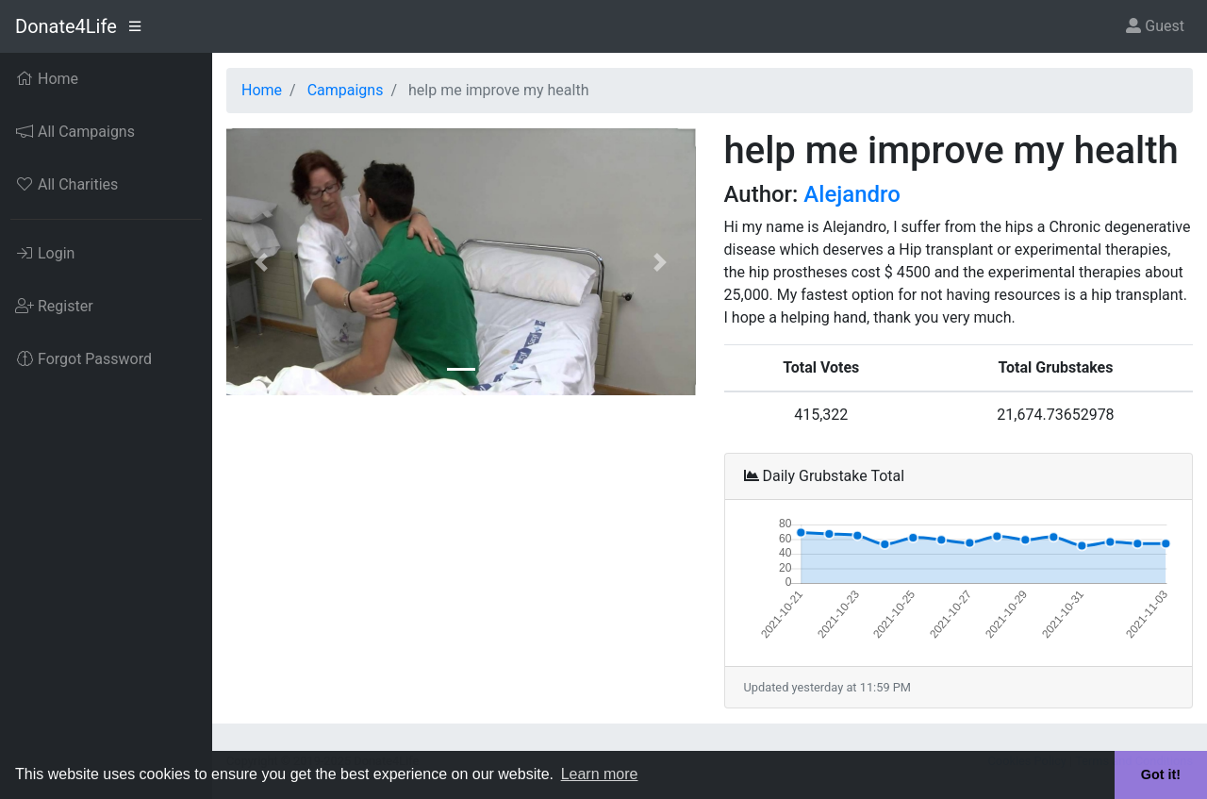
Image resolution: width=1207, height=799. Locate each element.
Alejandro (852, 194)
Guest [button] (1155, 26)
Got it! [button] (1161, 774)
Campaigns (345, 90)
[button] (261, 261)
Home (261, 90)
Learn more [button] (599, 774)
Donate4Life (66, 26)
